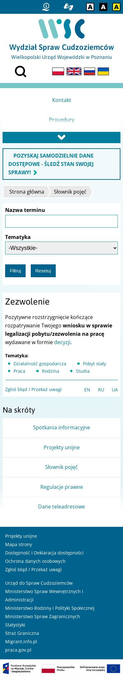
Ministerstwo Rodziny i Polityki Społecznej (49, 608)
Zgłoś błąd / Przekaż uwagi (33, 389)
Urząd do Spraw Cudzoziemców (39, 583)
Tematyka (18, 237)
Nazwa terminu (25, 210)
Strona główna (26, 191)
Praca (19, 371)
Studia (83, 371)
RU (101, 390)
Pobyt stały (94, 364)
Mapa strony (18, 544)
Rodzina (50, 371)
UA (115, 390)
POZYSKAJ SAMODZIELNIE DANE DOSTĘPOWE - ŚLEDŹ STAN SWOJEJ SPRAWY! (51, 164)
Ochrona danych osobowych (35, 561)
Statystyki (15, 625)
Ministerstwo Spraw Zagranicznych (42, 616)
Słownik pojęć (70, 191)
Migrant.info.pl (21, 641)
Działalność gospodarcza (39, 364)
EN (87, 390)
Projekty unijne (21, 536)
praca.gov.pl (18, 650)
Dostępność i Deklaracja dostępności (44, 553)
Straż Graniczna (22, 633)
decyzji (62, 342)
